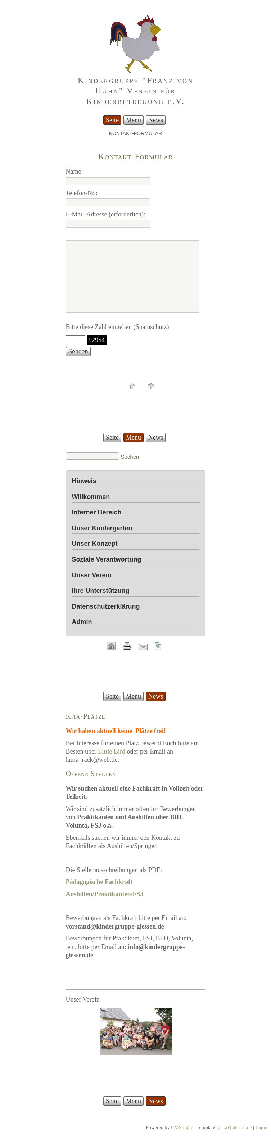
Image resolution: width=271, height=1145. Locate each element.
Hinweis (84, 481)
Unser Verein (92, 575)
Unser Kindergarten (102, 528)
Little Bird (111, 751)
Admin (82, 622)
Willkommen (91, 496)
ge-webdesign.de (235, 1127)
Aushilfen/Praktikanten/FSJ (105, 894)
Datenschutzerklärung (106, 606)
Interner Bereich (97, 512)
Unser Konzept (95, 543)
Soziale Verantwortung (106, 559)
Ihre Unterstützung (101, 590)
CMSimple (182, 1127)
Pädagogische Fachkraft (99, 881)
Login (261, 1127)
